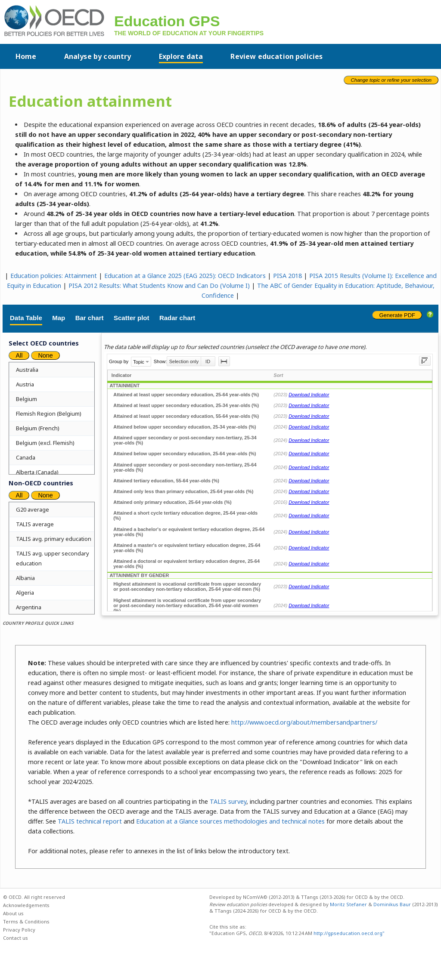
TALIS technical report (90, 821)
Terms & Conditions (26, 921)
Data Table (26, 317)
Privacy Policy (19, 929)
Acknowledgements (26, 905)
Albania (25, 578)
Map (58, 317)
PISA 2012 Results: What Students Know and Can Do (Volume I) (159, 285)
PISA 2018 (287, 276)
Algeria (25, 592)
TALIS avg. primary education (53, 539)
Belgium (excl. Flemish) (45, 443)
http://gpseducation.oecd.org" (348, 933)
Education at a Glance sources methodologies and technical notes (230, 821)
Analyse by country (97, 56)
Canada (25, 457)
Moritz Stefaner (348, 904)
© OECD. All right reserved (34, 897)
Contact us (15, 938)
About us (13, 913)
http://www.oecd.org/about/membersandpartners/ (304, 722)
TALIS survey (228, 801)
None (45, 355)
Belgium (26, 399)
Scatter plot (131, 317)
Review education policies (276, 56)
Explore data (181, 56)
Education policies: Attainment (53, 276)
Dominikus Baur (392, 904)
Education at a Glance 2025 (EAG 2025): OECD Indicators (185, 276)
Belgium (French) (37, 428)
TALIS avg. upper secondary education (52, 558)
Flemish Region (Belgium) (48, 413)
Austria (25, 384)
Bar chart (89, 317)
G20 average (32, 509)
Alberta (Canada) (37, 472)
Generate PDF (397, 315)
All (19, 355)
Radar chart (177, 317)
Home (26, 56)
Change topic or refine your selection (391, 80)
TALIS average (35, 524)
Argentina (28, 607)
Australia (27, 369)
